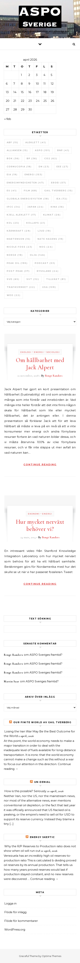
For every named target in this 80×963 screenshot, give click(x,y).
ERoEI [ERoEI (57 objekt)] (58, 182)
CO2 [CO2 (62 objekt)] (50, 158)
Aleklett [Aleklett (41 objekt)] (35, 142)
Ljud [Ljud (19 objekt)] (44, 230)
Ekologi (25, 352)
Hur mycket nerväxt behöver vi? (40, 525)
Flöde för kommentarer (21, 921)
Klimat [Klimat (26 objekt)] (52, 214)
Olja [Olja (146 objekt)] (37, 255)
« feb (7, 119)
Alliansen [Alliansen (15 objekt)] (17, 150)
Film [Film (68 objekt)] (30, 190)
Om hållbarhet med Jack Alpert (40, 363)
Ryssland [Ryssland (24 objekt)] (48, 271)
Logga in (10, 903)
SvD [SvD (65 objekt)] (13, 279)
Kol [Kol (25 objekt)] (13, 223)
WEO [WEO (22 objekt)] (13, 295)
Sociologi (53, 352)
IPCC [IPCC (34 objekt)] (13, 206)
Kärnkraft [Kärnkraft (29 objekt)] (19, 230)
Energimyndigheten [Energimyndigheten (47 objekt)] (25, 182)
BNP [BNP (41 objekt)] (63, 150)
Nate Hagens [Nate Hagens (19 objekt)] (50, 239)
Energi (39, 352)
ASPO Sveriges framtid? (45, 654)
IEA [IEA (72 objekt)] (61, 198)
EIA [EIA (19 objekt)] (12, 174)
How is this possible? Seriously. (25, 791)
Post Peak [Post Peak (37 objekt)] (18, 271)
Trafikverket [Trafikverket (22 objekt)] (21, 287)
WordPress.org (14, 929)
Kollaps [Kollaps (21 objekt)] (35, 223)
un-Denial (42, 782)
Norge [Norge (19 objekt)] (15, 255)
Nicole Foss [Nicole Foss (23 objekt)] (19, 247)
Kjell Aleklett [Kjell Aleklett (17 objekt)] (21, 214)
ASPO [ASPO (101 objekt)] (42, 150)
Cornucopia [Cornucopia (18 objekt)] (19, 166)
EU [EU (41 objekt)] (12, 190)
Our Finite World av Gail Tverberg (42, 722)
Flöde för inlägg (15, 912)
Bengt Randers (54, 375)
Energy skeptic (42, 837)
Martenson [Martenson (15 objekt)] (18, 239)
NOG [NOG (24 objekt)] (46, 247)
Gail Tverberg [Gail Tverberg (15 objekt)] (58, 190)
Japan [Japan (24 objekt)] (35, 206)
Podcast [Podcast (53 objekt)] (45, 263)
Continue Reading (40, 464)
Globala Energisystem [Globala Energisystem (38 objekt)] (28, 198)
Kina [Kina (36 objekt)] (57, 206)
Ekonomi (34, 514)
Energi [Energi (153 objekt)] (33, 174)
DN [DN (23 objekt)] (44, 166)
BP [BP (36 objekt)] (32, 158)
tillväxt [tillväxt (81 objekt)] (56, 279)
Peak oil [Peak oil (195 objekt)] (17, 263)
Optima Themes (51, 956)
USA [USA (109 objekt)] (49, 287)
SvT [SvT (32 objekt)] (32, 279)
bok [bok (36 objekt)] (13, 158)
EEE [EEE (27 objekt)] (62, 166)
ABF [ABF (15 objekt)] (12, 142)
